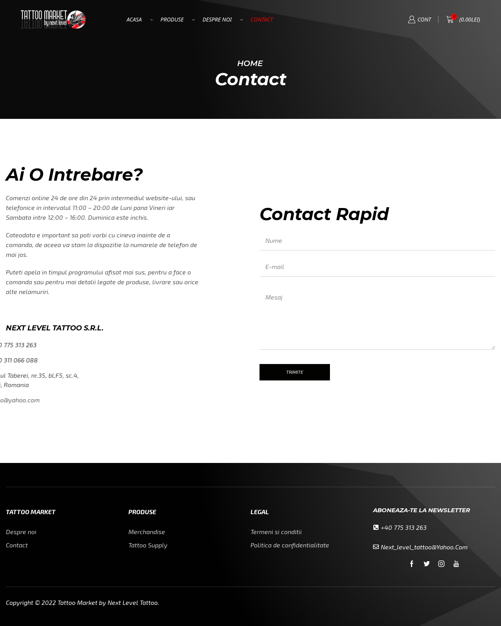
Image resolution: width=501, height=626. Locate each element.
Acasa (134, 19)
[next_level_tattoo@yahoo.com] (376, 547)
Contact (261, 19)
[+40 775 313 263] (376, 527)
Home (250, 63)
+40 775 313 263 (404, 527)
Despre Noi (217, 19)
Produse (172, 19)
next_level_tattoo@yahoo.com (424, 547)
